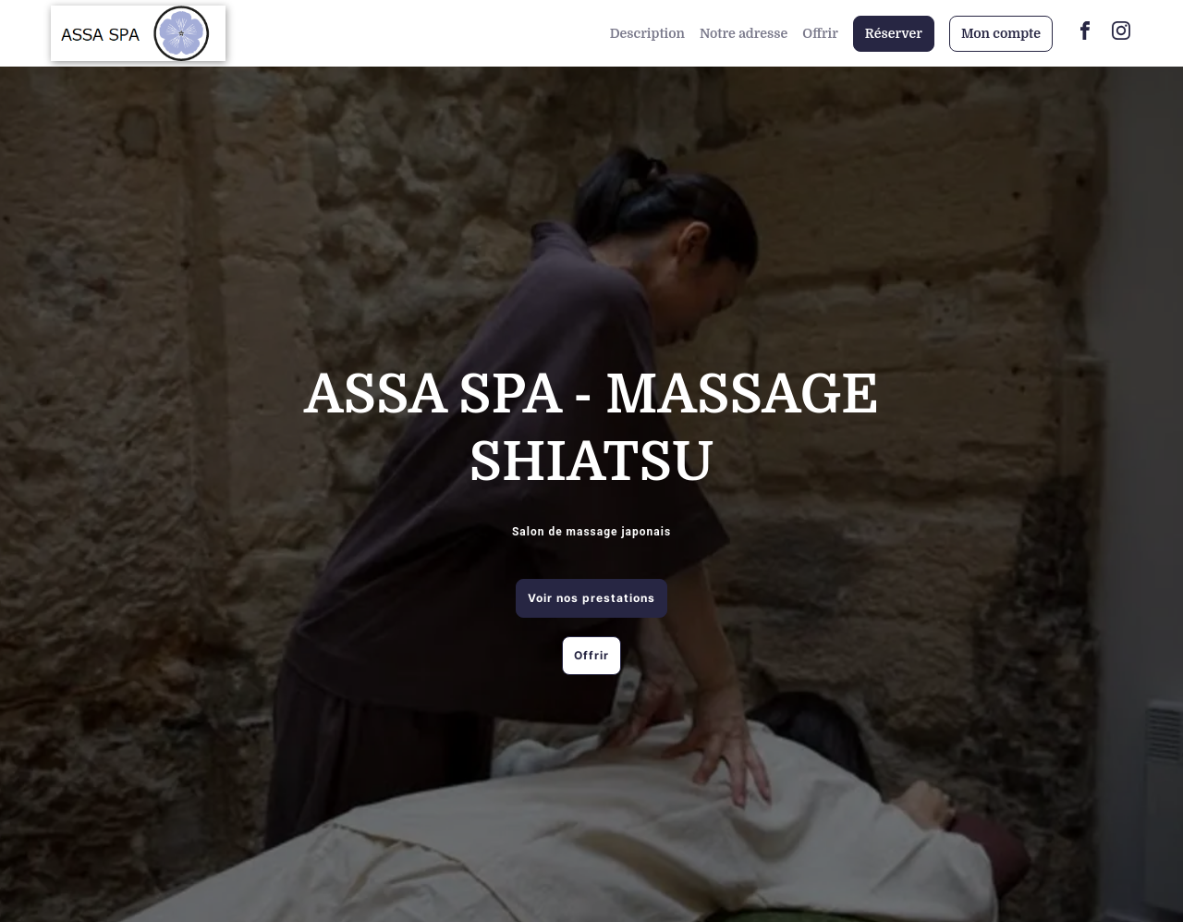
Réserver (893, 33)
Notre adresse (743, 33)
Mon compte (1001, 33)
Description (647, 33)
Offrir (820, 33)
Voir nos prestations (591, 598)
